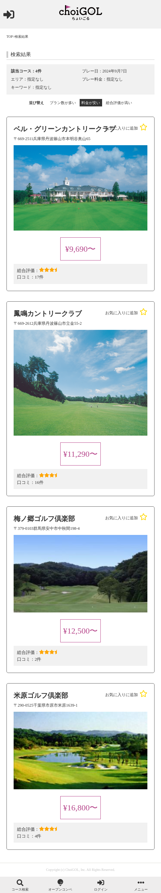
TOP (9, 36)
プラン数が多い (63, 103)
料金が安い (90, 103)
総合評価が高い (119, 103)
